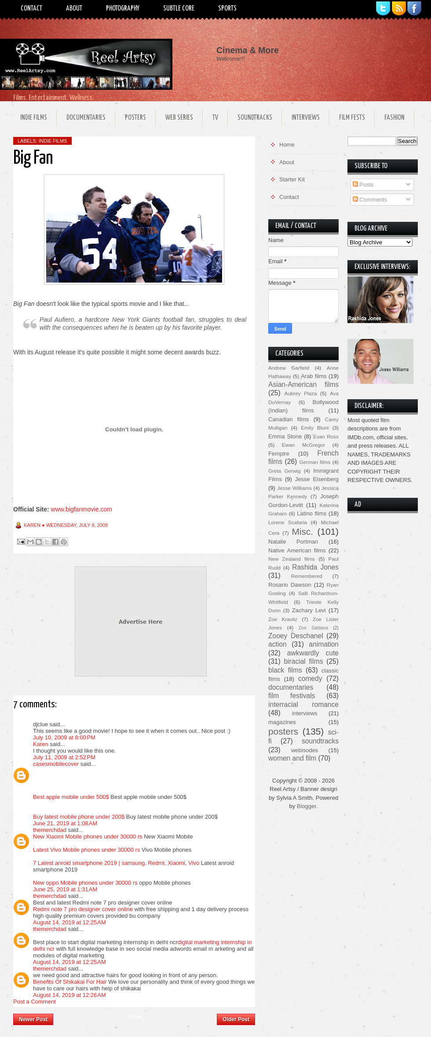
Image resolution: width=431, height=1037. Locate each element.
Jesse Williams (294, 488)
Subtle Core (178, 8)
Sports (227, 8)
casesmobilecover (56, 764)
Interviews (306, 117)
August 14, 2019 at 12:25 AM (69, 922)
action (277, 644)
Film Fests (352, 117)
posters (283, 731)
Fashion (394, 117)
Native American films (297, 550)
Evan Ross (326, 436)
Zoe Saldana (313, 627)
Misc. (302, 531)
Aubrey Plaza (301, 393)
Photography (122, 8)
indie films (53, 140)
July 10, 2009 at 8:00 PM (64, 737)
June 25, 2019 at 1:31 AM (65, 889)
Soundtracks (254, 117)
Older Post (236, 1019)
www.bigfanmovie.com (81, 509)
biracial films (303, 661)
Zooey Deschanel (295, 636)
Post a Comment (34, 1001)
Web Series (179, 117)
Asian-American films (303, 384)
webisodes (304, 750)
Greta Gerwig (284, 471)
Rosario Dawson (289, 584)
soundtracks (320, 741)
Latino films (311, 513)
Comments (370, 199)
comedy (310, 678)
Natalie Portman (293, 541)
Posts (363, 184)
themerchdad (49, 830)
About (74, 8)
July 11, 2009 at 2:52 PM (64, 757)
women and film (292, 758)
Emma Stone (285, 436)
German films (315, 462)
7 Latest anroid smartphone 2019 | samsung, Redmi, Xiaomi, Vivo (116, 863)
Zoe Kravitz (282, 619)
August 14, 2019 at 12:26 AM (69, 995)
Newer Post (33, 1019)
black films (285, 670)
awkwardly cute (313, 653)
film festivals (291, 695)
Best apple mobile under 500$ (71, 797)
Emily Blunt (315, 427)
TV (215, 117)
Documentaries (86, 117)
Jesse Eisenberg (317, 479)
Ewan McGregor (303, 445)
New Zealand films (291, 559)
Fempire (278, 453)
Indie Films (33, 117)
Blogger (306, 806)
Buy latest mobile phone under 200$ (79, 816)
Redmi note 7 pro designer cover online (83, 909)
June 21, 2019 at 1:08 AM (65, 823)
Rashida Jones (315, 567)
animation (324, 644)
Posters (135, 117)
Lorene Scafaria (287, 522)
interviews (305, 713)
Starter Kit (292, 179)
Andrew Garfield (288, 368)
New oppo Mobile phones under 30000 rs (85, 882)
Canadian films (288, 419)
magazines (282, 722)
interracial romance (303, 704)
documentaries (290, 687)
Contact (31, 8)
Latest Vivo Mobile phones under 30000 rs (87, 849)
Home (135, 1017)
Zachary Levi (309, 610)
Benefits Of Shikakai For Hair (70, 981)
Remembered (306, 576)
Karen (40, 744)
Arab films (313, 376)
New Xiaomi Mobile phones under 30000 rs (87, 836)
